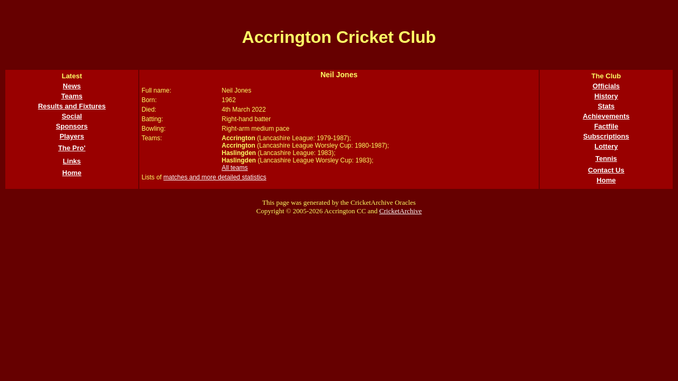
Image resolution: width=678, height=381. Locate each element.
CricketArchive (400, 211)
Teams (71, 96)
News (72, 86)
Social (71, 116)
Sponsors (72, 126)
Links (72, 161)
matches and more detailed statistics (215, 177)
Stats (606, 106)
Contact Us (606, 170)
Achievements (606, 116)
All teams (234, 167)
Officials (606, 86)
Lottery (606, 146)
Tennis (606, 158)
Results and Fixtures (72, 106)
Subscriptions (606, 136)
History (606, 96)
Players (71, 136)
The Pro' (72, 148)
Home (72, 173)
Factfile (606, 126)
